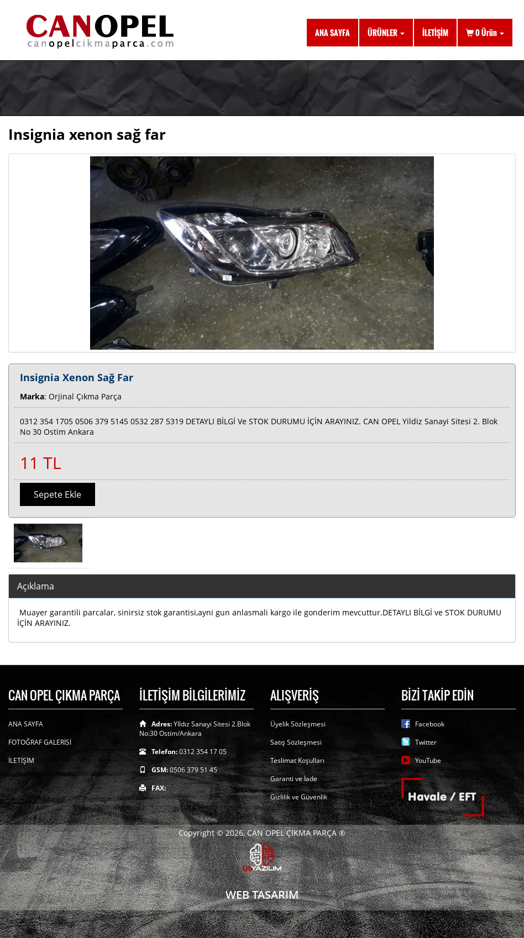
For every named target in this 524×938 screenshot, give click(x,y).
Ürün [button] (485, 32)
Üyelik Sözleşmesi (298, 724)
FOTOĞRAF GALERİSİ (39, 742)
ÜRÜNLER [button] (386, 32)
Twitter (426, 742)
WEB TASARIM (262, 894)
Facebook (429, 724)
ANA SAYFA (332, 32)
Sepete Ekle (57, 494)
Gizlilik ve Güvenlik (298, 797)
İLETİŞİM (435, 32)
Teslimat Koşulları (297, 760)
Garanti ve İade (293, 778)
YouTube (428, 760)
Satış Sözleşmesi (296, 742)
